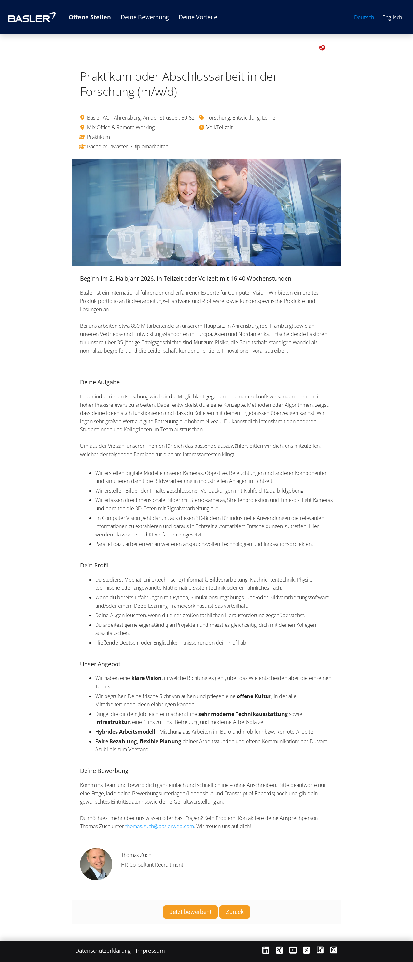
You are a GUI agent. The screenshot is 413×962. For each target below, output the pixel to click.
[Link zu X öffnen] (306, 950)
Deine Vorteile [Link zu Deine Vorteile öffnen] (198, 17)
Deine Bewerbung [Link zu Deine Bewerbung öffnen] (145, 17)
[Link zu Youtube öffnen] (293, 950)
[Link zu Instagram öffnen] (333, 950)
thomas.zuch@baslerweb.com (159, 826)
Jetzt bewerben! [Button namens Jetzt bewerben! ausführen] (190, 911)
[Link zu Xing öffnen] (279, 950)
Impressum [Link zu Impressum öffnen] (150, 950)
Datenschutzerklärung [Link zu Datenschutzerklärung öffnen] (103, 950)
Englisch (392, 17)
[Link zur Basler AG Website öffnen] (32, 17)
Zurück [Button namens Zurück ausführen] (235, 911)
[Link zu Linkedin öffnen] (266, 950)
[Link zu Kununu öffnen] (320, 950)
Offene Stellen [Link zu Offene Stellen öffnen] (90, 17)
